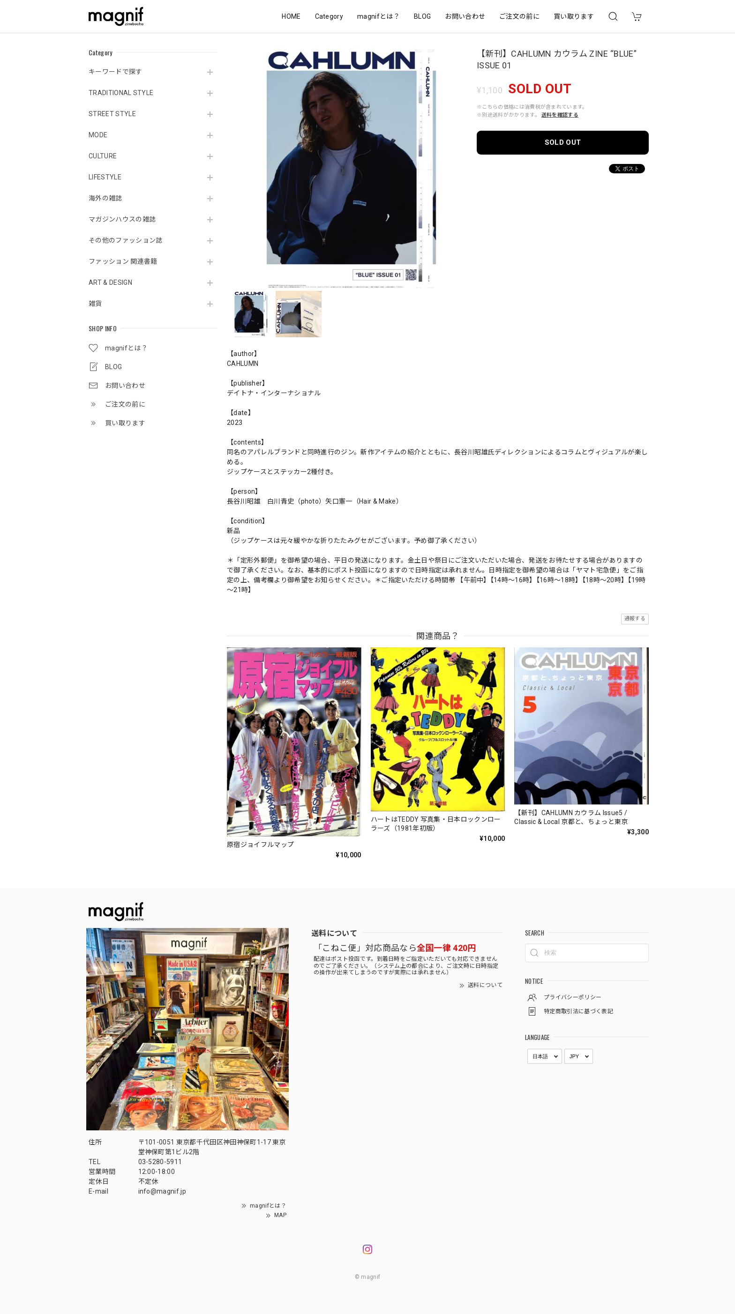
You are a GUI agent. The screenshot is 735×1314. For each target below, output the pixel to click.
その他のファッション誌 (126, 240)
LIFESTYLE (105, 177)
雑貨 (95, 303)
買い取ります (574, 16)
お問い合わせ (465, 16)
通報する (634, 619)
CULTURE (103, 156)
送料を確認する (559, 115)
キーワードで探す (115, 71)
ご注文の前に (519, 16)
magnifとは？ (378, 16)
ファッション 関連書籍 (123, 261)
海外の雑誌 (105, 198)
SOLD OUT (563, 142)
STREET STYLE (112, 114)
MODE (98, 135)
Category (329, 16)
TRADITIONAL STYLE (121, 93)
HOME (291, 16)
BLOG (422, 16)
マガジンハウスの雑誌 (122, 219)
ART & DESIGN (110, 282)
